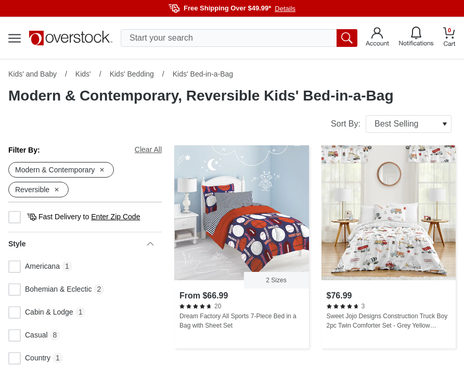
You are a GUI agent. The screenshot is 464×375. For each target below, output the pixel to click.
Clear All (148, 149)
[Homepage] (70, 38)
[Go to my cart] (449, 38)
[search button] (347, 38)
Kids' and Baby (32, 74)
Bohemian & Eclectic (50, 289)
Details (285, 8)
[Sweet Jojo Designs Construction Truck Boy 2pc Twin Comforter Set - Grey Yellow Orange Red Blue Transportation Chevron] (388, 246)
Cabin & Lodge (40, 312)
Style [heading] (80, 244)
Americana (34, 266)
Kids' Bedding (132, 74)
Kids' (83, 74)
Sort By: (391, 124)
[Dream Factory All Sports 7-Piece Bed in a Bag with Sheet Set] (241, 246)
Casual (28, 335)
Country (29, 358)
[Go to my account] (377, 38)
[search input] (239, 38)
